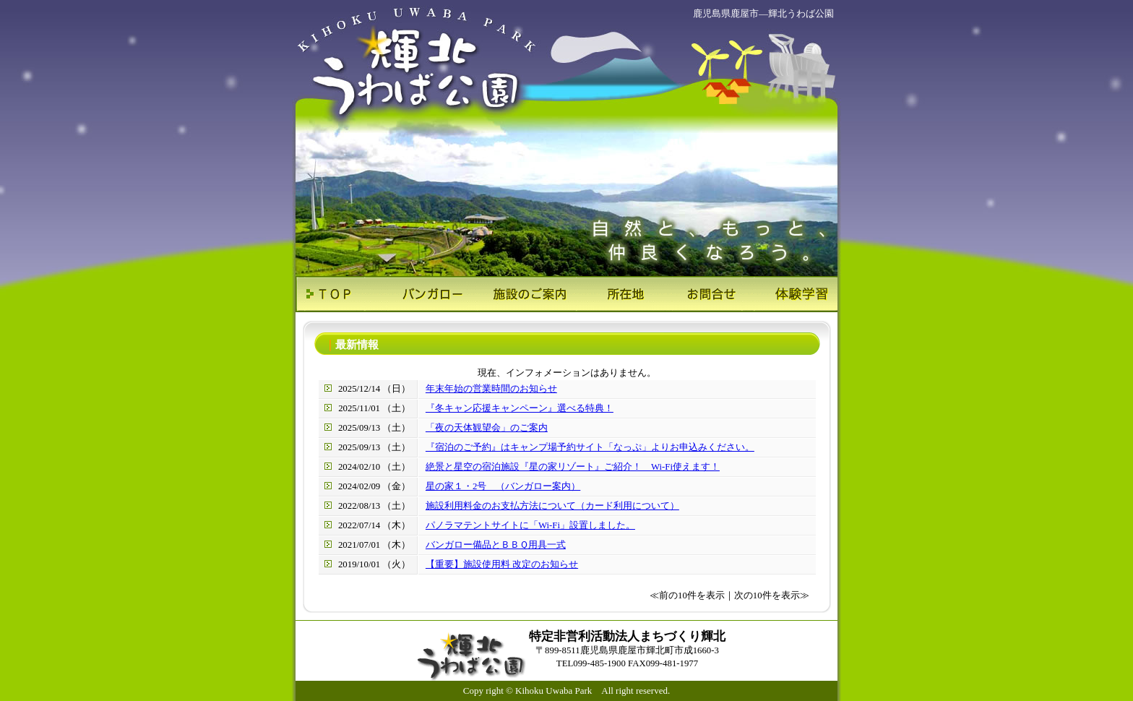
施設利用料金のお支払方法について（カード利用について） (552, 506)
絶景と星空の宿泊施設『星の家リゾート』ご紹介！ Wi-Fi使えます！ (573, 467)
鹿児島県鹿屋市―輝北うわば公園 (763, 13)
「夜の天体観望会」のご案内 (487, 428)
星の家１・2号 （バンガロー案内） (503, 486)
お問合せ (702, 294)
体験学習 (792, 294)
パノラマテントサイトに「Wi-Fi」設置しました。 (530, 525)
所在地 (611, 294)
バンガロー (431, 294)
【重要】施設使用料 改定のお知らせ (502, 564)
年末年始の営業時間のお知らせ (491, 389)
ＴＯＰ (341, 294)
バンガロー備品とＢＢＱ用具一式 (496, 545)
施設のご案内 (521, 294)
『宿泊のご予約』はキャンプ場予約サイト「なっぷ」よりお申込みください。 (590, 447)
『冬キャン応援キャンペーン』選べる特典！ (519, 408)
